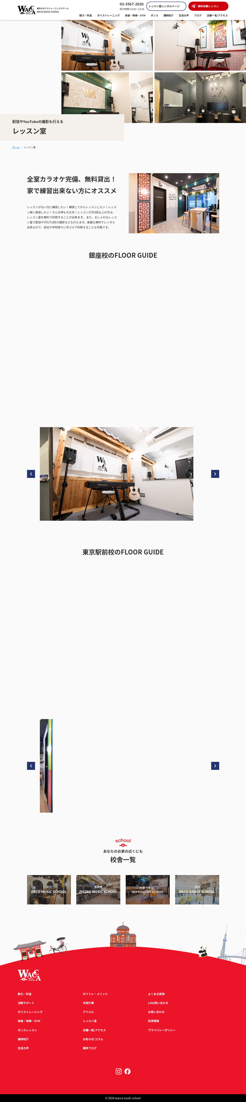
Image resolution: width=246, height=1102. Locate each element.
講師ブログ (90, 1048)
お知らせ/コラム (93, 1039)
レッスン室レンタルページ (164, 6)
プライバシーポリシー (162, 1030)
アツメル (88, 1012)
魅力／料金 (25, 994)
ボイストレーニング (30, 1012)
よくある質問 (156, 994)
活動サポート (26, 1003)
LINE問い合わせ (158, 1003)
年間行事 (88, 1003)
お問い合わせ (156, 1012)
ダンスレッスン (27, 1030)
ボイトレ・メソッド (95, 994)
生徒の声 (23, 1048)
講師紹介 (23, 1039)
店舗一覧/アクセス (94, 1030)
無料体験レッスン (208, 6)
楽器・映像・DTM (29, 1021)
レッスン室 (90, 1021)
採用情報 (153, 1021)
